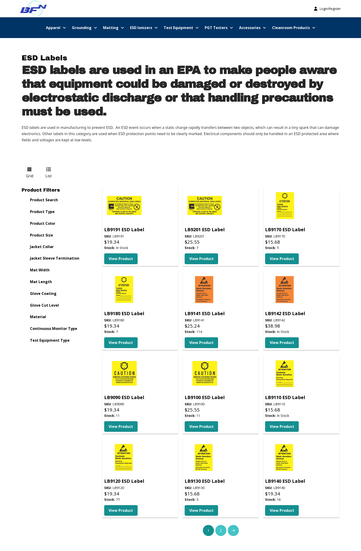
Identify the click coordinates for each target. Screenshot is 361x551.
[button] (327, 9)
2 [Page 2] (221, 530)
